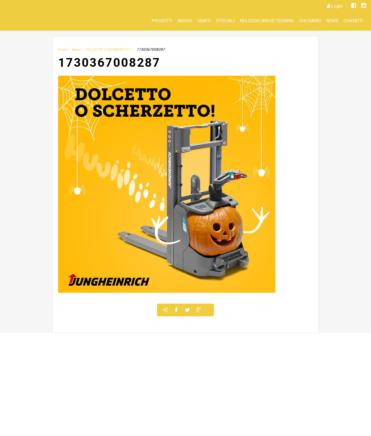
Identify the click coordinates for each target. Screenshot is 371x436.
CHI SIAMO (310, 20)
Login (337, 6)
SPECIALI (225, 20)
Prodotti (162, 20)
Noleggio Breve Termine (267, 20)
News (332, 20)
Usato (204, 20)
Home (63, 49)
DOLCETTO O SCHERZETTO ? (109, 49)
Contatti (353, 20)
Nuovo (185, 20)
